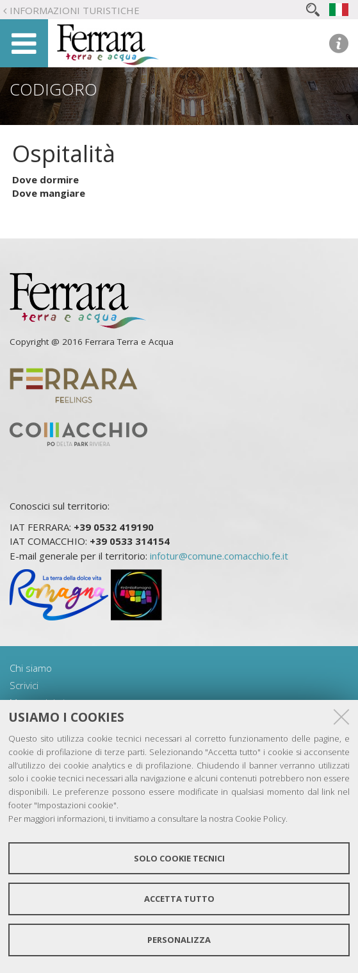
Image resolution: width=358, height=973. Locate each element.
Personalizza (179, 939)
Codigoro (53, 89)
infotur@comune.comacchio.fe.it (219, 555)
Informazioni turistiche (75, 10)
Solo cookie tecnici (179, 858)
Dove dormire (45, 179)
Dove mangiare (48, 193)
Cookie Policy (260, 818)
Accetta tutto (179, 898)
